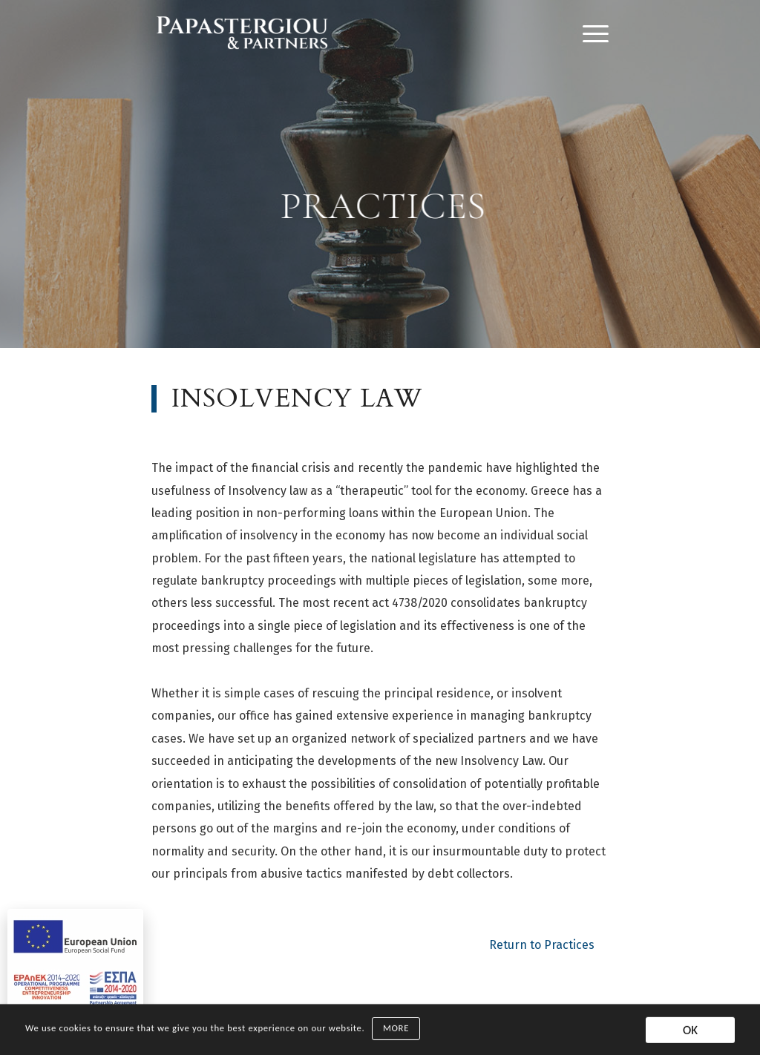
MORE (396, 1030)
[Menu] (591, 33)
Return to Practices (541, 945)
